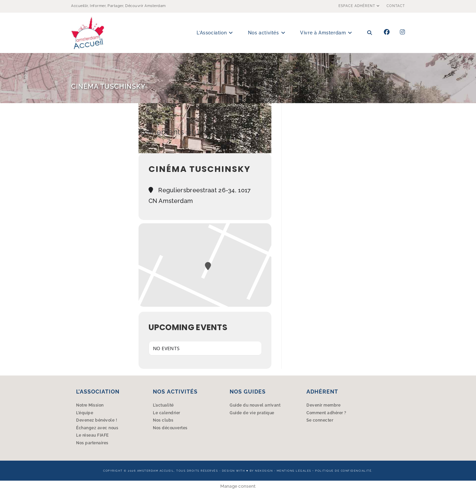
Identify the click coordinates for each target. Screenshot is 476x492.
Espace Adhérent (360, 6)
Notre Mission (90, 405)
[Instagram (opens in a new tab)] (402, 32)
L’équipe (84, 413)
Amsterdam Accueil (155, 470)
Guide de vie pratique (252, 413)
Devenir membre (323, 405)
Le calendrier (166, 413)
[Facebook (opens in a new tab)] (386, 32)
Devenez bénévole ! (96, 420)
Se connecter (319, 420)
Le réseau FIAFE (92, 435)
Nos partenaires (92, 443)
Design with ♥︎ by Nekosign (247, 470)
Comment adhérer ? (326, 413)
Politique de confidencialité (343, 470)
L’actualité (163, 405)
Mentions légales (294, 470)
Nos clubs (163, 420)
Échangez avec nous (97, 428)
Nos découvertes (170, 428)
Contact (396, 6)
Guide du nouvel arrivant (255, 405)
